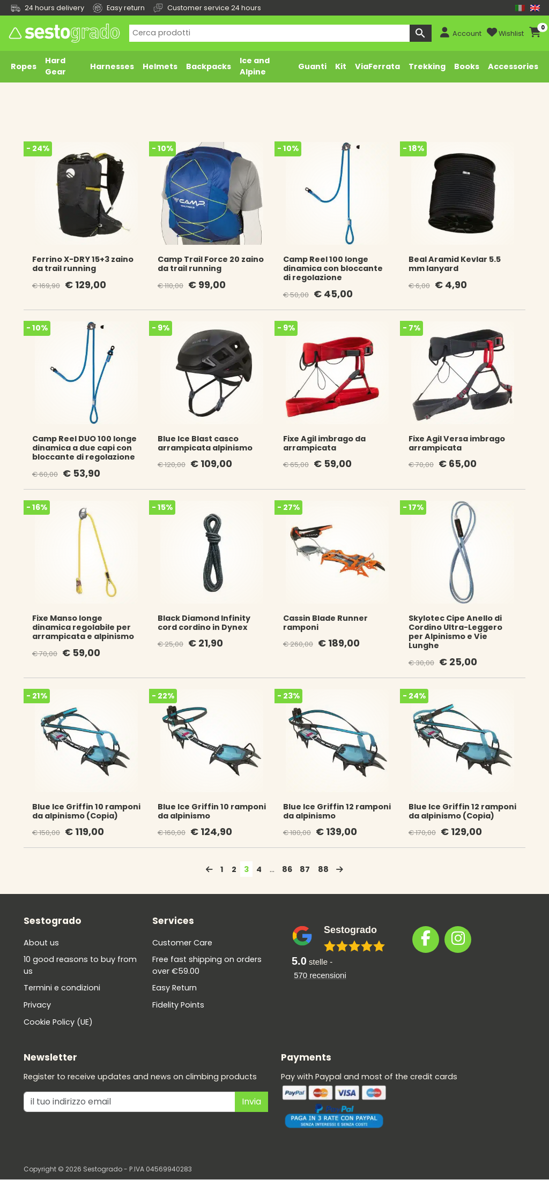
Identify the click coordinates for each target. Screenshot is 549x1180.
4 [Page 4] (259, 869)
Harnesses (112, 66)
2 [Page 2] (234, 869)
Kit (340, 66)
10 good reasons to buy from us (80, 965)
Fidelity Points (178, 1004)
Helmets (160, 66)
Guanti (312, 66)
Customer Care (182, 942)
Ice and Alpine (255, 66)
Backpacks (208, 66)
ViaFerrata (377, 66)
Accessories (513, 66)
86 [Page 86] (287, 869)
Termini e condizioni (62, 987)
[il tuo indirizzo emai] (129, 1102)
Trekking (427, 66)
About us (41, 942)
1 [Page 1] (222, 869)
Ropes (23, 66)
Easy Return (174, 987)
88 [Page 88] (323, 869)
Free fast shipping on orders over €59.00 (207, 965)
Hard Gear (55, 66)
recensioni (320, 975)
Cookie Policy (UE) (58, 1022)
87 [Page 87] (305, 869)
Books (466, 66)
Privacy (37, 1004)
